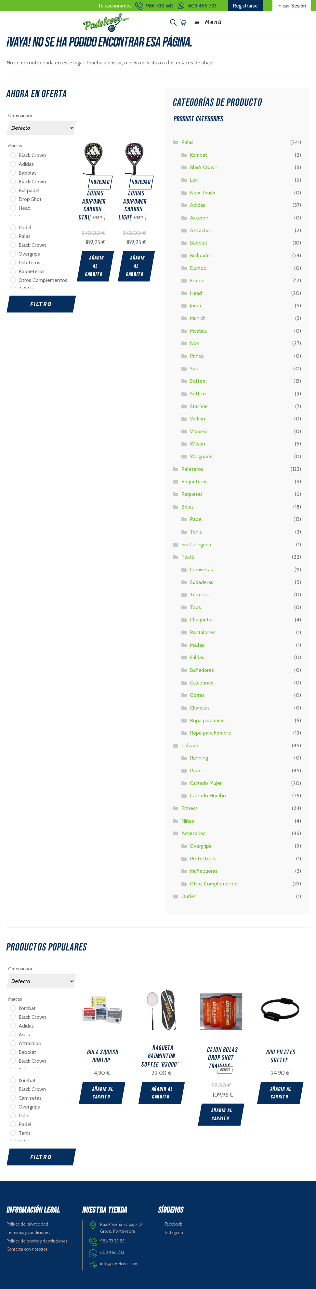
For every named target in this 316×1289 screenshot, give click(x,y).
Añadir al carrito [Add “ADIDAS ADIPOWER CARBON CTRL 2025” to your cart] (95, 265)
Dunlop (198, 267)
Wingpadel (202, 456)
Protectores (203, 858)
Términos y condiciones (28, 1231)
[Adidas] (12, 163)
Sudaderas (201, 581)
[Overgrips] (12, 252)
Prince (197, 355)
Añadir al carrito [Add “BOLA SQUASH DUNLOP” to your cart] (103, 1092)
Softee (197, 380)
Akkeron (199, 217)
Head (196, 292)
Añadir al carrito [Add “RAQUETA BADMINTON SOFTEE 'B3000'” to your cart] (163, 1092)
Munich (197, 317)
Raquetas (192, 493)
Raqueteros (194, 481)
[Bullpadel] (12, 189)
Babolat (198, 242)
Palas (187, 142)
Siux (194, 368)
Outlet (188, 895)
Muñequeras (203, 870)
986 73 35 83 (112, 1240)
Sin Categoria (196, 543)
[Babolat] (12, 171)
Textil (187, 556)
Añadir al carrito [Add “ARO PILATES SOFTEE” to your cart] (283, 1092)
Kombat (198, 154)
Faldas (197, 657)
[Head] (12, 206)
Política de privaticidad (27, 1223)
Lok (194, 179)
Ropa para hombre (210, 732)
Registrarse (245, 6)
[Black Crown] (12, 154)
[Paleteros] (12, 261)
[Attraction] (12, 1042)
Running (199, 757)
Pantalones (203, 632)
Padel (196, 518)
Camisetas (201, 569)
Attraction (201, 229)
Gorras (197, 694)
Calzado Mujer (206, 782)
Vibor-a (198, 431)
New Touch (202, 192)
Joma (195, 305)
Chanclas (200, 707)
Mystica (198, 330)
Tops (195, 607)
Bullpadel (200, 255)
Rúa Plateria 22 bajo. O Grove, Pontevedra (121, 1227)
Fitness (189, 807)
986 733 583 (160, 6)
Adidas (197, 204)
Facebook (173, 1223)
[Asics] (12, 1033)
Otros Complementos (214, 883)
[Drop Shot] (12, 198)
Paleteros (192, 468)
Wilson (197, 443)
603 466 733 (202, 6)
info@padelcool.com (118, 1263)
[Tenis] (12, 1132)
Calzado (190, 745)
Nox (194, 342)
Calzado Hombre (209, 795)
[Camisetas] (12, 1096)
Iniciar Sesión (291, 6)
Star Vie (199, 405)
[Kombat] (12, 1007)
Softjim (198, 393)
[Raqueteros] (12, 270)
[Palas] (12, 235)
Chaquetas (202, 619)
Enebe (197, 280)
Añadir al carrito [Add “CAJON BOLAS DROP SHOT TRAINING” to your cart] (223, 1114)
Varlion (197, 418)
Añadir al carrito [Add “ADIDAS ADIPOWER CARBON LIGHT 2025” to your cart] (135, 265)
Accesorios (193, 833)
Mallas (197, 644)
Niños (187, 820)
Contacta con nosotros (27, 1248)
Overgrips (200, 845)
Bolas (187, 506)
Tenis (196, 531)
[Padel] (12, 226)
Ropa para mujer (208, 719)
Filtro (41, 303)
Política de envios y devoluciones (37, 1240)
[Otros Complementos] (12, 279)
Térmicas (200, 594)
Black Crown (203, 167)
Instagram (174, 1231)
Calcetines (201, 682)
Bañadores (202, 669)
